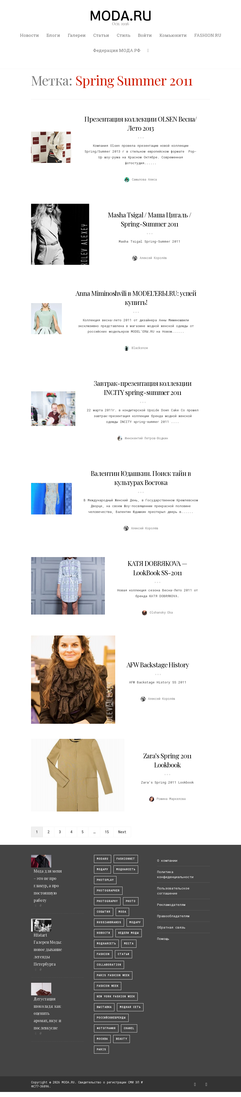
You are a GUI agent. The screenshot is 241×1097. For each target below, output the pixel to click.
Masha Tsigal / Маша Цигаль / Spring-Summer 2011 (149, 219)
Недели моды (128, 933)
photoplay (105, 880)
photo (131, 901)
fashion (103, 954)
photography (107, 901)
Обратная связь (171, 927)
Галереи (77, 35)
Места (129, 943)
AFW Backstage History (158, 664)
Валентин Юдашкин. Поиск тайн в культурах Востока (141, 478)
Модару (135, 922)
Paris (101, 1049)
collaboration (109, 964)
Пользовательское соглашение (173, 891)
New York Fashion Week (116, 996)
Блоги (53, 35)
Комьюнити (173, 35)
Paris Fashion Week (113, 975)
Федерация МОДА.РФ (116, 50)
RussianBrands (109, 922)
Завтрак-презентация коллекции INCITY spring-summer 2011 (142, 388)
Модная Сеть (130, 1007)
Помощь (163, 938)
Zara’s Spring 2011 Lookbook (167, 760)
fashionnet (125, 858)
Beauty (121, 1039)
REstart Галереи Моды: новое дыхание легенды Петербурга (48, 949)
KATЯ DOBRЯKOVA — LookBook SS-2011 (157, 568)
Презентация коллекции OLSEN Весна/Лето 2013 (140, 123)
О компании (167, 860)
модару (102, 869)
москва (102, 1039)
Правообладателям (173, 916)
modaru (102, 858)
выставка (104, 1007)
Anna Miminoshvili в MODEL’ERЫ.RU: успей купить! (136, 298)
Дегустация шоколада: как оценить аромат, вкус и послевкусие (47, 1013)
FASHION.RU (207, 35)
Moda (122, 911)
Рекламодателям (171, 904)
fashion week (107, 986)
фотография (106, 1028)
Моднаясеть (106, 943)
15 (107, 831)
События (103, 911)
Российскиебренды (111, 1017)
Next (122, 831)
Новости (29, 35)
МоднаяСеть (125, 869)
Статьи (101, 35)
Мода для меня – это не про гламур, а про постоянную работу (48, 885)
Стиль (123, 35)
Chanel (129, 1028)
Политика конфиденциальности (175, 874)
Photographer (108, 890)
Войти (145, 35)
